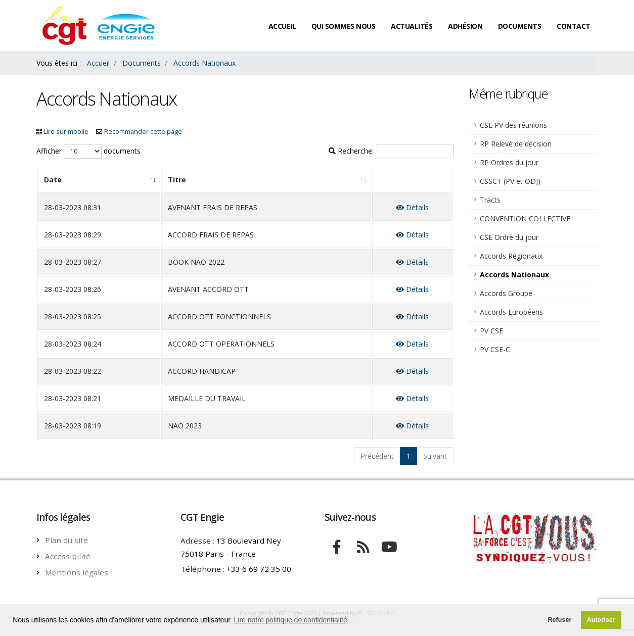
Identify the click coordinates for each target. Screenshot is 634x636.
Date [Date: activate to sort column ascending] (53, 179)
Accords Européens (511, 312)
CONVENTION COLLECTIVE (525, 218)
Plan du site (66, 540)
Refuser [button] (559, 619)
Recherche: (391, 151)
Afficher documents (88, 151)
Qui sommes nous (343, 26)
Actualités (411, 26)
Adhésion (465, 26)
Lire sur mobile (65, 131)
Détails (412, 207)
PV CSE (491, 330)
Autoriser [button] (601, 619)
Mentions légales (76, 572)
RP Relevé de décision (516, 144)
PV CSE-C (495, 349)
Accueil (282, 26)
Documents (519, 26)
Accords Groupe (506, 293)
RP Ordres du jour (509, 162)
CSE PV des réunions (513, 125)
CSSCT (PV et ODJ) (510, 181)
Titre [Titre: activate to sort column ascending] (177, 179)
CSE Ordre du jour (509, 237)
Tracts (490, 200)
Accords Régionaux (511, 256)
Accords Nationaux (514, 274)
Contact (574, 26)
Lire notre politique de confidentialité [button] (290, 620)
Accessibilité (67, 556)
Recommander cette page (143, 131)
